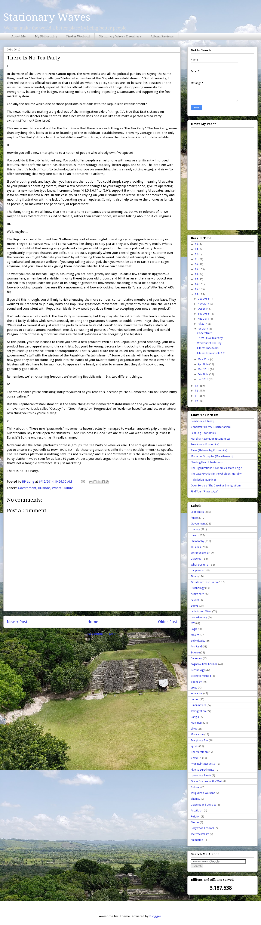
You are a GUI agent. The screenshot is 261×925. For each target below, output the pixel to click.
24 (197, 249)
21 (197, 259)
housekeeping (199, 617)
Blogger (155, 916)
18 (197, 274)
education (197, 693)
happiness (197, 570)
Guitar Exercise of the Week (207, 781)
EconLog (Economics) (203, 432)
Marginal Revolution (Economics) (210, 438)
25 (197, 244)
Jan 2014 (203, 379)
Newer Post (17, 621)
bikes (194, 728)
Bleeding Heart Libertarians (206, 462)
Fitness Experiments (202, 769)
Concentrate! (204, 333)
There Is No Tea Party (210, 338)
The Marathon (199, 752)
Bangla (195, 716)
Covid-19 (196, 758)
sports (195, 746)
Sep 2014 (203, 313)
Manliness (197, 722)
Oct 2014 (203, 308)
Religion (195, 816)
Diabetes (196, 558)
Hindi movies (198, 705)
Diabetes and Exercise (203, 804)
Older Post (167, 621)
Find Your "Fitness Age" (204, 491)
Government (27, 488)
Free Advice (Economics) (205, 444)
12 (197, 390)
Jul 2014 (203, 323)
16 (197, 284)
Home (92, 621)
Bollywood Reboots (202, 828)
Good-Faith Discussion (204, 582)
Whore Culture (62, 488)
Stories (195, 822)
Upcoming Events (201, 775)
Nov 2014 (204, 303)
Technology (198, 670)
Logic (194, 629)
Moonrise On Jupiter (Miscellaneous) (212, 456)
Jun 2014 (203, 328)
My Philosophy (46, 36)
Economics (197, 511)
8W (193, 623)
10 (197, 400)
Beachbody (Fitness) (202, 421)
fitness (195, 517)
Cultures (196, 787)
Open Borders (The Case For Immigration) (215, 485)
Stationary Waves (46, 17)
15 (197, 289)
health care (197, 594)
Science (195, 652)
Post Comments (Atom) (102, 634)
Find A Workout (78, 36)
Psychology (198, 588)
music (194, 535)
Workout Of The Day (209, 343)
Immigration (198, 711)
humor (195, 699)
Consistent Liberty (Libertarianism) (211, 427)
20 (197, 264)
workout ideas (199, 552)
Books (194, 605)
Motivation (197, 734)
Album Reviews (162, 36)
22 (197, 254)
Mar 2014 (204, 369)
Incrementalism (200, 834)
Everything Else (199, 740)
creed (194, 687)
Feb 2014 (203, 374)
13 (197, 385)
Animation (197, 839)
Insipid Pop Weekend (203, 793)
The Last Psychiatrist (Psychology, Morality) (216, 473)
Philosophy (197, 541)
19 (197, 269)
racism (195, 599)
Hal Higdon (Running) (203, 479)
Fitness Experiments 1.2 (211, 353)
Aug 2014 (204, 318)
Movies (195, 635)
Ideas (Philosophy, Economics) (209, 450)
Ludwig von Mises (201, 611)
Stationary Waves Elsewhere (120, 36)
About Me (18, 36)
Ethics (194, 576)
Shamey (195, 798)
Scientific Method (201, 675)
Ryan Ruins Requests (203, 763)
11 (197, 395)
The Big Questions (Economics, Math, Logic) (216, 468)
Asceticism (197, 810)
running (195, 529)
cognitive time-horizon (204, 664)
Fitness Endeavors (207, 348)
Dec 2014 (203, 298)
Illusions (44, 488)
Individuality (198, 640)
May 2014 (204, 359)
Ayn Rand (196, 646)
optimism (196, 681)
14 (197, 294)
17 (197, 279)
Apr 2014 (203, 364)
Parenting (196, 658)
